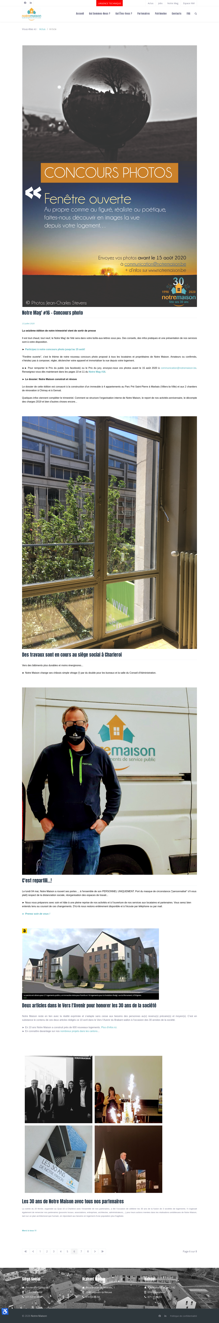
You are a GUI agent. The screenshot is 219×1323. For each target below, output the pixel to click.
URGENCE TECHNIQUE (109, 3)
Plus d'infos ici (108, 1027)
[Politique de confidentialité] (183, 1316)
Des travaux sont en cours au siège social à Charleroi (72, 654)
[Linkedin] (165, 1316)
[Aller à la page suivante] (95, 1251)
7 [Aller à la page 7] (81, 1251)
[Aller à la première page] (25, 1251)
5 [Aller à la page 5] (67, 1251)
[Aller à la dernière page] (102, 1251)
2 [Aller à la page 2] (47, 1251)
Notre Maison (39, 1316)
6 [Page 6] (74, 1251)
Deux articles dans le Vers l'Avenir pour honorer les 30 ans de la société (89, 1005)
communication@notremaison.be (178, 368)
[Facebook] (25, 3)
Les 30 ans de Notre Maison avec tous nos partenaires (73, 1201)
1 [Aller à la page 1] (40, 1251)
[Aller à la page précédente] (33, 1251)
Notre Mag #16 (97, 371)
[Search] (196, 13)
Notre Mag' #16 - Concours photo (52, 312)
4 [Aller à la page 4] (60, 1251)
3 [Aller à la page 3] (53, 1251)
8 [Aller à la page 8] (88, 1251)
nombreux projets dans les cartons (79, 1031)
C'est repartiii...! (37, 880)
